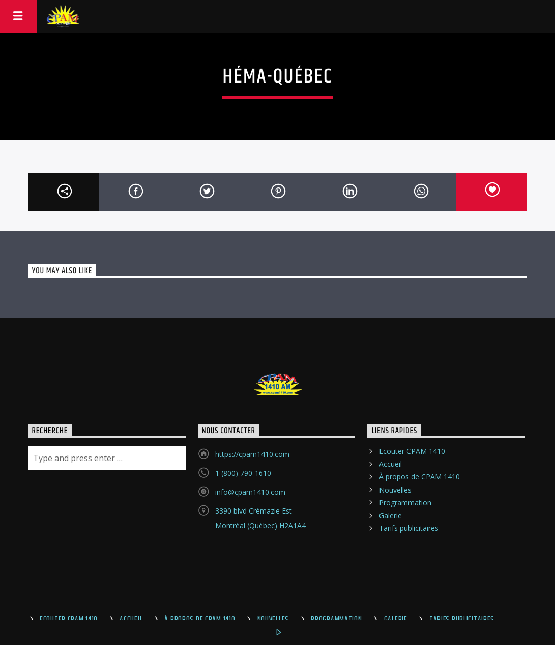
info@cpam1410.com (250, 492)
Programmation (405, 502)
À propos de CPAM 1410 (419, 476)
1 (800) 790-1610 (243, 473)
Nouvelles (395, 490)
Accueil (390, 464)
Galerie (390, 515)
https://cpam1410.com (252, 454)
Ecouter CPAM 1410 (412, 451)
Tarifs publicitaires (409, 528)
